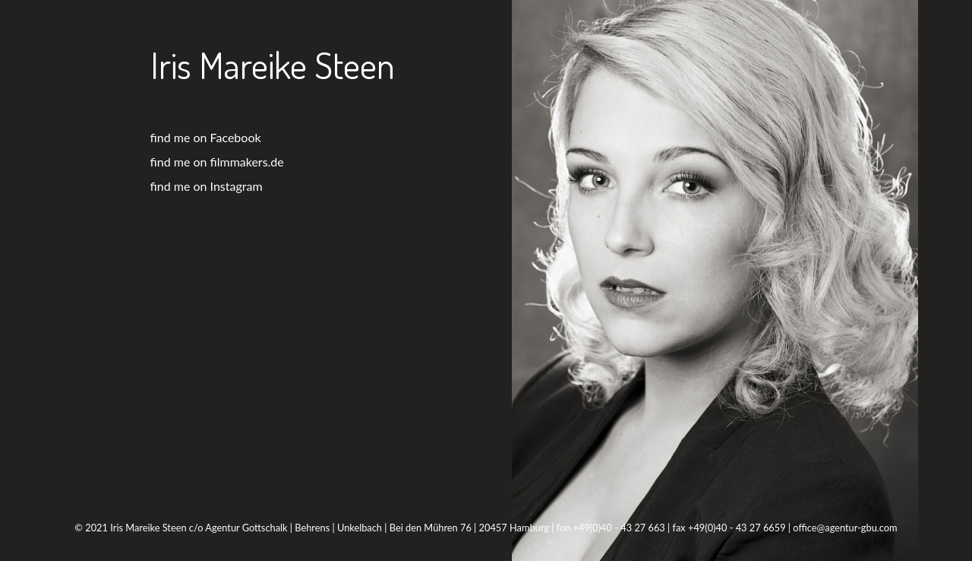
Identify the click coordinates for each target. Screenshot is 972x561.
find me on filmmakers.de (217, 161)
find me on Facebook (205, 137)
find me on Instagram (206, 186)
